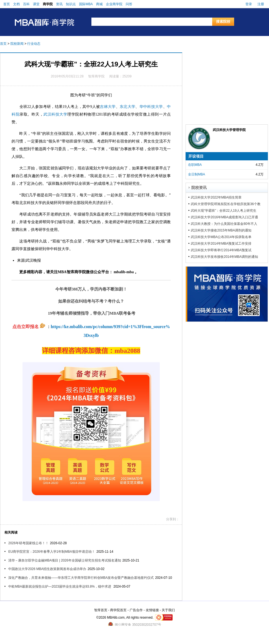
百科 (26, 4)
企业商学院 (114, 4)
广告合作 (136, 610)
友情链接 (152, 610)
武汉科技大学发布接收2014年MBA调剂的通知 (224, 257)
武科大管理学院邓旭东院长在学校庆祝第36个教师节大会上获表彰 (225, 204)
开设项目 (196, 156)
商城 (99, 4)
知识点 (71, 4)
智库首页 (100, 610)
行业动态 (33, 44)
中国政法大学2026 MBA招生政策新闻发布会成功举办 (47, 569)
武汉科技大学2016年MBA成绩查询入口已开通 (224, 217)
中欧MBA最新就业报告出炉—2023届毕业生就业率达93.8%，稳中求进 (60, 586)
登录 (248, 4)
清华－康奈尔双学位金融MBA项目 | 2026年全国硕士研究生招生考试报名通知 (64, 560)
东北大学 (127, 107)
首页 (6, 4)
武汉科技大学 (55, 114)
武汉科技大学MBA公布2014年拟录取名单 (221, 237)
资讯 (59, 4)
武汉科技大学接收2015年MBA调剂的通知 (221, 230)
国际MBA (86, 4)
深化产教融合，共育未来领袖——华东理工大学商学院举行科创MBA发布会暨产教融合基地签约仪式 (81, 578)
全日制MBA (196, 174)
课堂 (36, 4)
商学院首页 (118, 610)
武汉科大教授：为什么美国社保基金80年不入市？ (224, 224)
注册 (260, 4)
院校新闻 (17, 44)
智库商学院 (96, 76)
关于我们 (168, 610)
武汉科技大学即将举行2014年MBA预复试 (221, 250)
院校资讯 (199, 187)
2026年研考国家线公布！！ (28, 543)
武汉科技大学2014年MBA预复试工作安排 (221, 243)
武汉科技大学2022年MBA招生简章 (216, 197)
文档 (16, 4)
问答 (129, 4)
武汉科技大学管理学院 (229, 130)
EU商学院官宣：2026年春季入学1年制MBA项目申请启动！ (51, 552)
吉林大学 (108, 107)
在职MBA (195, 165)
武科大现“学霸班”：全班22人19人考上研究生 (223, 211)
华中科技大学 (151, 107)
